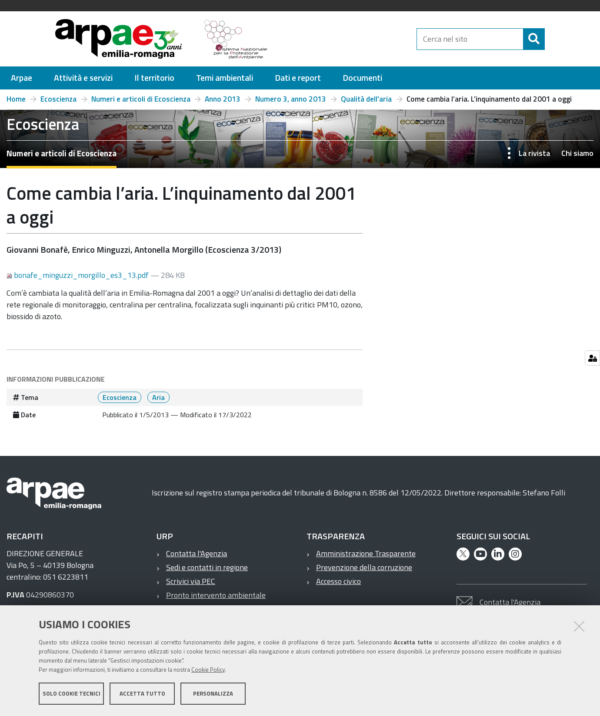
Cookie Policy (208, 669)
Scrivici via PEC (190, 581)
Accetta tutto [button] (142, 693)
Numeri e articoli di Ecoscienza (140, 99)
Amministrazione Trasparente (366, 553)
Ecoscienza (58, 99)
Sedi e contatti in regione (207, 567)
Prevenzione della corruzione (364, 567)
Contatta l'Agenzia (196, 553)
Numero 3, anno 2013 (290, 99)
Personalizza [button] (213, 693)
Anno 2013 (222, 99)
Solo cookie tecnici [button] (71, 693)
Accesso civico (338, 581)
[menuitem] (21, 77)
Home (16, 99)
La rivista (534, 153)
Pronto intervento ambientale (216, 595)
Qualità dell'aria (366, 99)
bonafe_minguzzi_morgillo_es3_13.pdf (78, 275)
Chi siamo (577, 153)
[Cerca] (552, 39)
